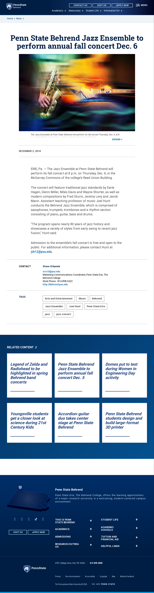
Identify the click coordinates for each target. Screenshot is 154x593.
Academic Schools (107, 528)
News (19, 18)
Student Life (92, 10)
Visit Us (101, 5)
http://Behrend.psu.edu (55, 284)
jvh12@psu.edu (41, 252)
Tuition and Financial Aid (110, 538)
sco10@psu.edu (51, 271)
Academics (57, 10)
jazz (47, 314)
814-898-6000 (96, 563)
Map (113, 576)
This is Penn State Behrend (65, 521)
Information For (112, 10)
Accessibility (90, 576)
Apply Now (122, 5)
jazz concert (63, 314)
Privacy (58, 576)
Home (10, 18)
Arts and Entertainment (59, 298)
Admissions (75, 10)
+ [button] (91, 520)
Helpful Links (110, 546)
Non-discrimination (73, 576)
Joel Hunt (75, 306)
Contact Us (80, 5)
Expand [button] (116, 139)
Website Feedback (127, 576)
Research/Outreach (67, 545)
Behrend (97, 298)
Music (82, 298)
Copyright (103, 576)
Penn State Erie (96, 306)
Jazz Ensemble (54, 306)
